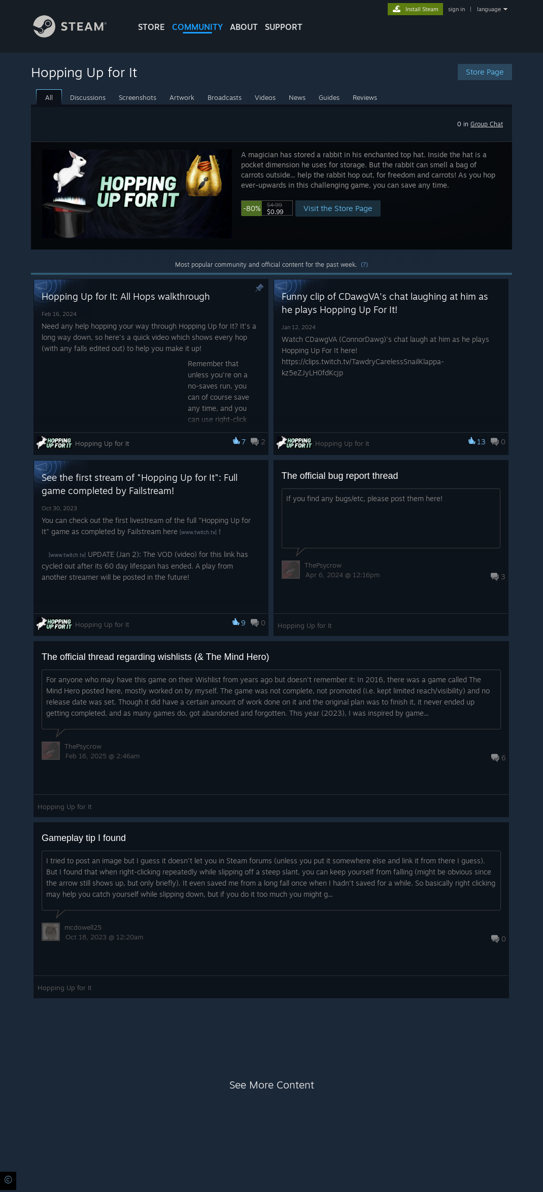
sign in (456, 9)
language (489, 9)
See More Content (271, 1084)
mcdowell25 (82, 927)
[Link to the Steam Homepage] (77, 34)
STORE (151, 27)
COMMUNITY (197, 27)
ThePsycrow (323, 565)
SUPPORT (283, 27)
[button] (271, 196)
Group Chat (486, 124)
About (244, 27)
